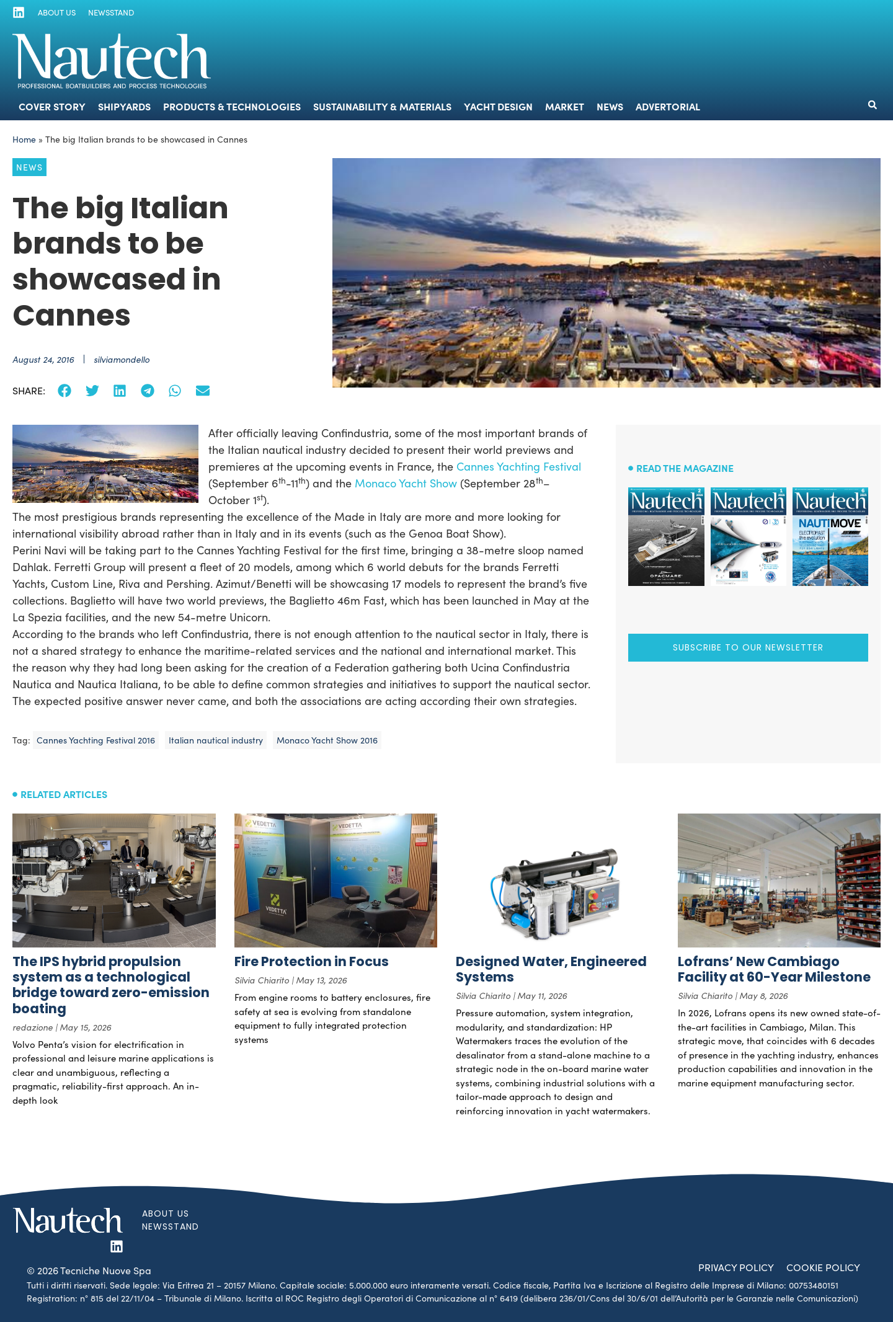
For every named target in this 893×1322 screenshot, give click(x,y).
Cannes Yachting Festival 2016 (96, 740)
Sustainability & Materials (382, 106)
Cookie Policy (822, 1267)
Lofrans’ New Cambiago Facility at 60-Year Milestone (774, 969)
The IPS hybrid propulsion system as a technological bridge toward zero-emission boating (111, 985)
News (610, 106)
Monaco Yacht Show (406, 483)
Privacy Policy (734, 1267)
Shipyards (124, 106)
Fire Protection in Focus (311, 961)
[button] (872, 105)
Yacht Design (498, 106)
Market (564, 106)
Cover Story (52, 106)
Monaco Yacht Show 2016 (327, 740)
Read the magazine (685, 467)
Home (24, 139)
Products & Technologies (232, 106)
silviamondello (121, 359)
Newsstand (110, 12)
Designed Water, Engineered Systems (551, 969)
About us (56, 12)
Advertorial (668, 106)
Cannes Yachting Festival (518, 466)
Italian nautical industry (216, 740)
